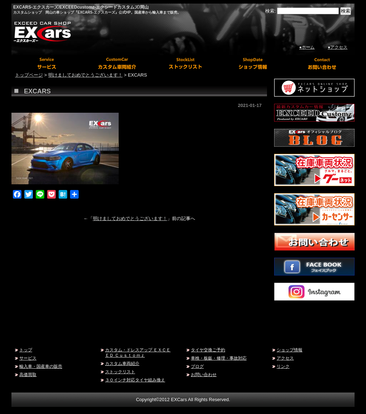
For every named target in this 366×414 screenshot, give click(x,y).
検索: (270, 11)
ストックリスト (120, 371)
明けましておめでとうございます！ (130, 218)
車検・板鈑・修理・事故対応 (219, 358)
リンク (283, 366)
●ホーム (307, 47)
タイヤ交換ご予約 (208, 349)
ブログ (197, 366)
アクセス (285, 358)
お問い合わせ (204, 374)
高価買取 (27, 374)
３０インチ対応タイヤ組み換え (135, 380)
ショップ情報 (289, 349)
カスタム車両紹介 (122, 363)
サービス (27, 358)
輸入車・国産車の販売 (40, 366)
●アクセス (337, 47)
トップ (25, 349)
